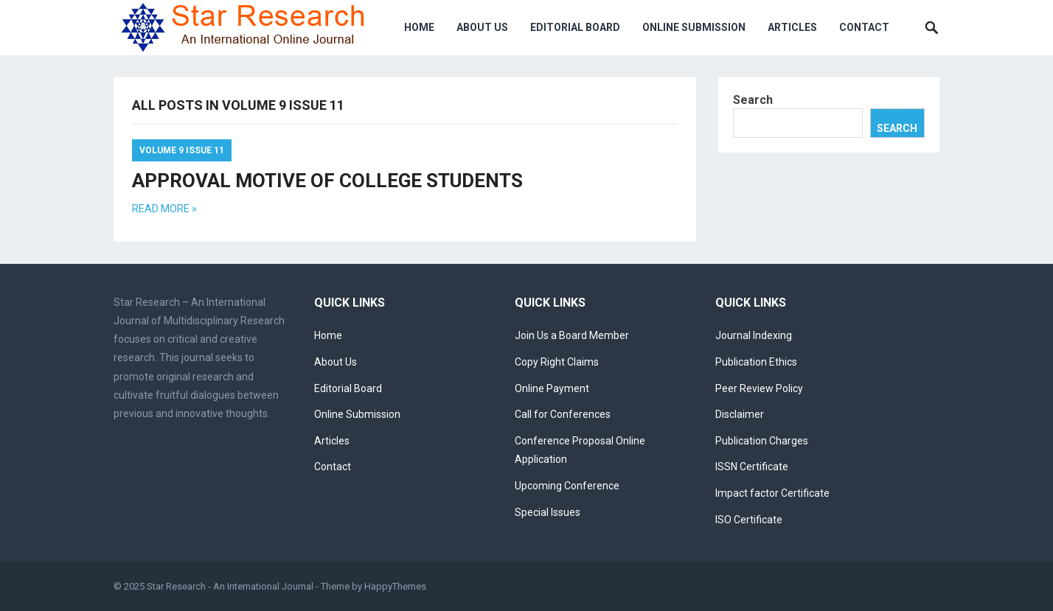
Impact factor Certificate (772, 493)
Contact (864, 27)
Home (419, 27)
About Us (482, 27)
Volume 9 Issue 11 (181, 150)
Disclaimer (739, 414)
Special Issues (547, 512)
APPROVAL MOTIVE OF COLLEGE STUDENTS (327, 181)
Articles (792, 27)
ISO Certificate (748, 520)
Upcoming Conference (567, 486)
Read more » (164, 208)
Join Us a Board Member (572, 335)
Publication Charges (761, 441)
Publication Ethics (756, 362)
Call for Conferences (563, 414)
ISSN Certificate (751, 466)
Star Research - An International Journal (230, 586)
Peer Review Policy (759, 388)
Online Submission (694, 27)
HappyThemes (395, 586)
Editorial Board (575, 27)
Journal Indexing (753, 335)
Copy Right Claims (557, 362)
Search (753, 100)
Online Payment (552, 388)
